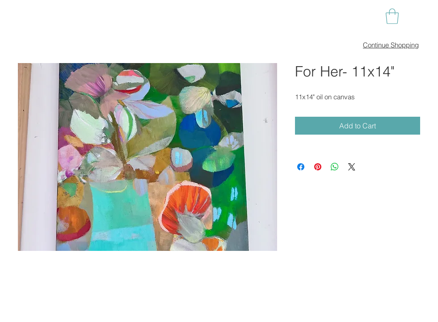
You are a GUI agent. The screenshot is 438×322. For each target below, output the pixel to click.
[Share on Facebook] (300, 166)
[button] (392, 16)
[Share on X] (351, 166)
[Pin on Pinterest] (317, 166)
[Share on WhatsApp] (334, 166)
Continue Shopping (391, 45)
